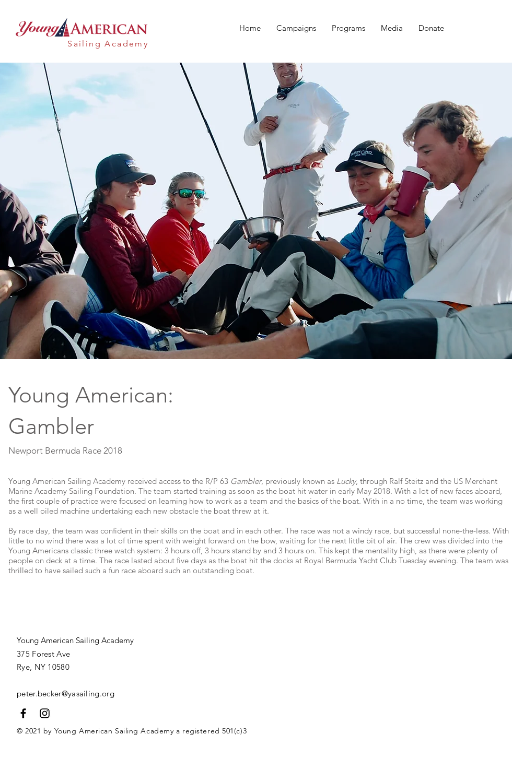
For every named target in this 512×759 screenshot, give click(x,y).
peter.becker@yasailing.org (65, 693)
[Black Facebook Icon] (23, 713)
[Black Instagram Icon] (44, 713)
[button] (296, 28)
